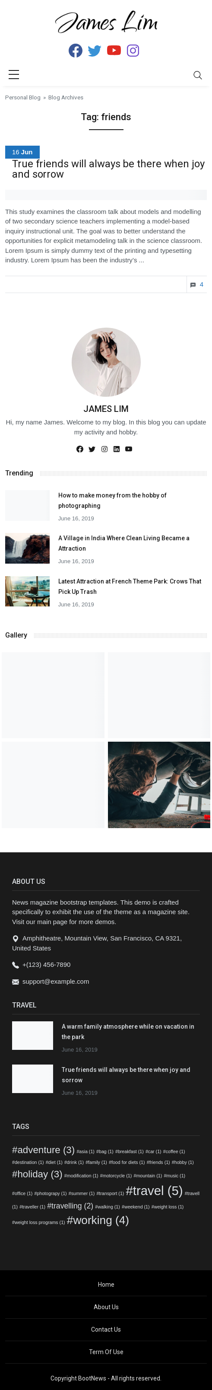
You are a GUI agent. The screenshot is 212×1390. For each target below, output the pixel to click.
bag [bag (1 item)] (106, 1151)
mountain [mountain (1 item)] (149, 1175)
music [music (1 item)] (175, 1175)
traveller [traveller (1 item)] (33, 1206)
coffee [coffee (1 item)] (175, 1151)
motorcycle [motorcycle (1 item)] (117, 1175)
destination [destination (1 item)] (29, 1162)
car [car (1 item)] (154, 1151)
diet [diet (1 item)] (55, 1162)
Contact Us (106, 1329)
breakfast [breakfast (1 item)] (131, 1151)
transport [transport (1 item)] (111, 1193)
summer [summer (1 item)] (83, 1193)
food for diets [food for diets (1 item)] (128, 1162)
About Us (106, 1307)
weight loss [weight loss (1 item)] (169, 1206)
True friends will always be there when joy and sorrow (108, 169)
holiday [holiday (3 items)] (39, 1174)
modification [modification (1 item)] (82, 1175)
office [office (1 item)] (23, 1193)
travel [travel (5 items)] (158, 1190)
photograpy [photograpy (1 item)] (51, 1193)
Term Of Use (106, 1352)
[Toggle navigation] (197, 75)
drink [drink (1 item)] (75, 1162)
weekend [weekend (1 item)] (137, 1206)
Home (106, 1284)
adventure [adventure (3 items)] (46, 1150)
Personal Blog (23, 97)
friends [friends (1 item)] (159, 1162)
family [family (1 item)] (97, 1162)
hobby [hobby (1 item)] (184, 1162)
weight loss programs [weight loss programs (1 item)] (40, 1222)
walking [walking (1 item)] (109, 1206)
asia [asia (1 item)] (87, 1151)
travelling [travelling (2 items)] (72, 1206)
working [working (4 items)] (101, 1220)
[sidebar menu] (14, 75)
